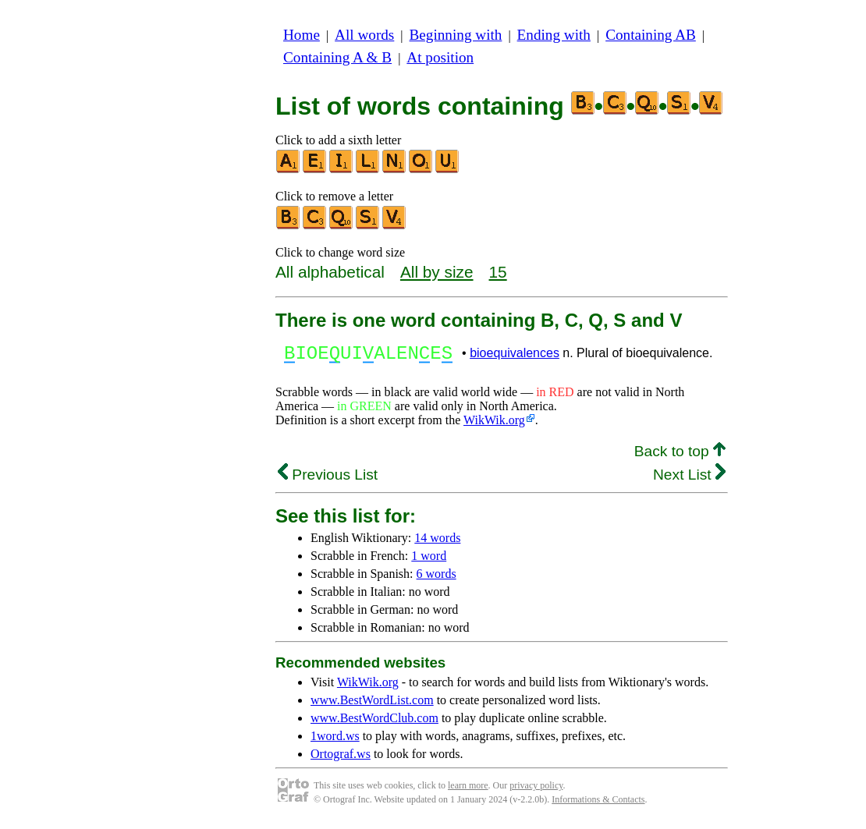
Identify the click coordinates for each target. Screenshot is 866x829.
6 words (436, 578)
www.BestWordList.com (372, 704)
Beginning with (456, 35)
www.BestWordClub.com (374, 722)
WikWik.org (494, 424)
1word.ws (335, 740)
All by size (437, 272)
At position (440, 57)
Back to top (680, 456)
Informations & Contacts (598, 804)
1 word (428, 560)
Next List (689, 479)
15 (498, 272)
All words (364, 35)
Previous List (328, 479)
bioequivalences (514, 355)
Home (301, 35)
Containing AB (650, 35)
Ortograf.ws (341, 758)
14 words (437, 542)
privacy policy (536, 790)
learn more (468, 790)
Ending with (554, 35)
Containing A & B (337, 57)
